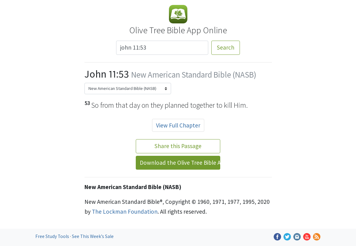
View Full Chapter (178, 125)
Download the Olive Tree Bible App (180, 162)
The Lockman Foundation (125, 211)
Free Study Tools (52, 236)
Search (225, 47)
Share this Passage (178, 146)
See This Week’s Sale (93, 236)
